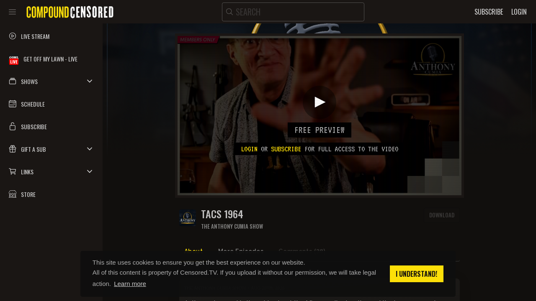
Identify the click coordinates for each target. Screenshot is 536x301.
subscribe (286, 149)
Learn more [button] (130, 283)
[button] (51, 81)
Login (249, 149)
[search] (293, 12)
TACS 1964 (222, 214)
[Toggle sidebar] (12, 11)
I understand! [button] (416, 274)
